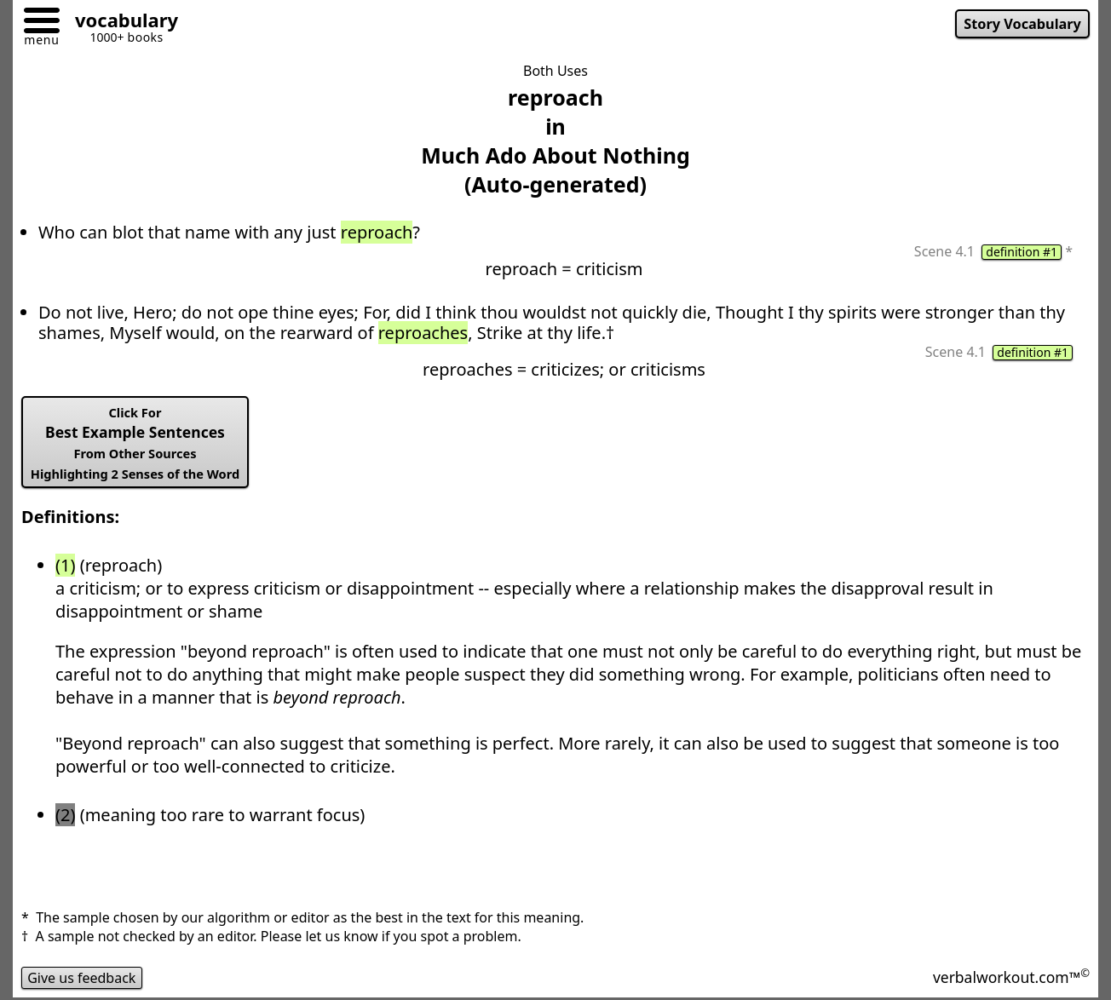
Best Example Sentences (135, 443)
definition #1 (1021, 252)
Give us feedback (82, 977)
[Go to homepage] (120, 22)
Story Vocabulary (1022, 23)
